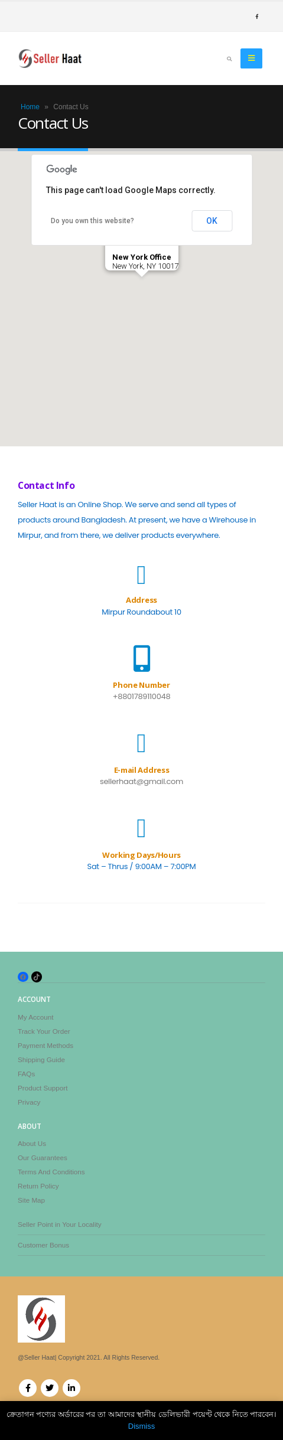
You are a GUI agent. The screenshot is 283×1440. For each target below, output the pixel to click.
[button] (141, 288)
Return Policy (38, 1186)
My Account (35, 1017)
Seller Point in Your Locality (60, 1224)
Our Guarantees (42, 1157)
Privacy (29, 1102)
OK (211, 221)
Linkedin (71, 1388)
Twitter (49, 1388)
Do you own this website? (92, 221)
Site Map (31, 1200)
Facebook (28, 1388)
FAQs (26, 1073)
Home (30, 107)
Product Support (42, 1088)
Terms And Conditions (51, 1171)
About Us (32, 1143)
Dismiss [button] (141, 1426)
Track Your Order (44, 1031)
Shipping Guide (41, 1059)
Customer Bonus (43, 1245)
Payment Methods (45, 1045)
